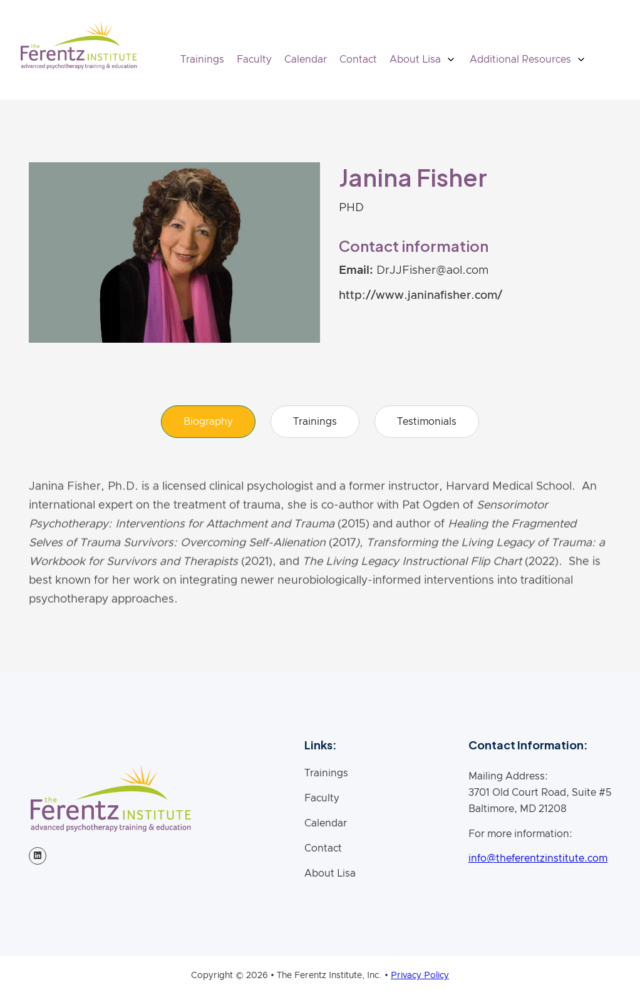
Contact (358, 60)
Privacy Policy (420, 975)
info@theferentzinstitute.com (537, 858)
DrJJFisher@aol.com (432, 270)
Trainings (202, 60)
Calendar (305, 60)
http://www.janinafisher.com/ (420, 295)
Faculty (254, 60)
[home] (78, 45)
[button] (423, 59)
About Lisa (330, 873)
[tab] (208, 421)
